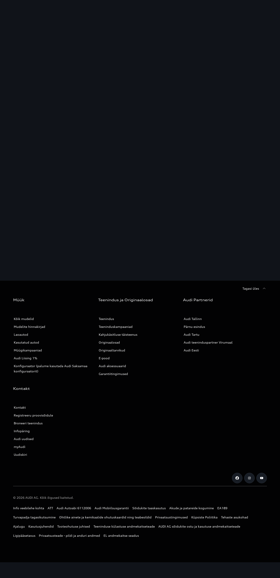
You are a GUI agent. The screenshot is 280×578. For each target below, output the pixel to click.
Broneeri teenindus (28, 423)
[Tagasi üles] (254, 288)
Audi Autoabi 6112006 (74, 508)
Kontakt (20, 407)
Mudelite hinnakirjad (29, 327)
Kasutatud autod (26, 342)
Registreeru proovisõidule (33, 415)
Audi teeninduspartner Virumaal (208, 342)
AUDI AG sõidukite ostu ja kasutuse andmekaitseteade (199, 526)
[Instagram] (249, 478)
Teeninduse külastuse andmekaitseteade (124, 526)
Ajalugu (19, 526)
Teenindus (106, 319)
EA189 (222, 508)
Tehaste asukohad (234, 517)
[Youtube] (261, 478)
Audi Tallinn (193, 319)
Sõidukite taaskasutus (149, 508)
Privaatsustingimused (171, 517)
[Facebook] (237, 478)
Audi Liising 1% (25, 358)
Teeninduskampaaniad (116, 327)
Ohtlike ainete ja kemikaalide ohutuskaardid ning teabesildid (105, 517)
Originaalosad (109, 342)
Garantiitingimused (113, 374)
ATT (50, 508)
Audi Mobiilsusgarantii (112, 508)
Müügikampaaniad (28, 350)
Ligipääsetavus (24, 535)
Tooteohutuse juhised (73, 526)
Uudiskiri (20, 454)
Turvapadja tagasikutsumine (34, 517)
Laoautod (21, 334)
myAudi (19, 447)
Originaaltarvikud (112, 350)
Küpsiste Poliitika (204, 517)
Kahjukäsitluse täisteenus (118, 334)
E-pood (104, 358)
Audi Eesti (191, 350)
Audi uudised (24, 439)
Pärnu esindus (194, 327)
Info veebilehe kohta (28, 508)
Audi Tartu (191, 334)
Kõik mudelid (24, 319)
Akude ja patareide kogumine (191, 508)
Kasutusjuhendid (41, 526)
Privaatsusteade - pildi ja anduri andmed (69, 535)
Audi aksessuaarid (112, 366)
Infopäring (22, 431)
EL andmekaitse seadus (121, 535)
